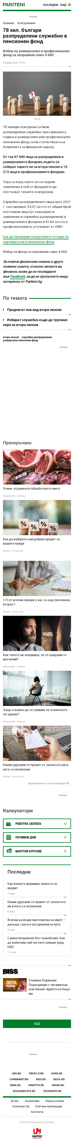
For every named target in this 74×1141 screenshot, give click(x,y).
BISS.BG (41, 1079)
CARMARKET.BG (18, 1079)
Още (37, 1024)
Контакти (37, 1112)
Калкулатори (18, 810)
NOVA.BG (59, 1079)
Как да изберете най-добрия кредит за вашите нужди (31, 541)
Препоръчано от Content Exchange (48, 783)
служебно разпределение (37, 337)
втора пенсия (11, 337)
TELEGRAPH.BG (52, 1091)
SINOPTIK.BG (36, 1085)
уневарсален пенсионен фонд (20, 340)
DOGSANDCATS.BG (24, 1091)
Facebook (17, 276)
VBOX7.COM (36, 1073)
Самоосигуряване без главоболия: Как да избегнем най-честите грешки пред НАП (36, 942)
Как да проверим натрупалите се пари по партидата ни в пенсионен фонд (36, 239)
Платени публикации (48, 1106)
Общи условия (54, 1101)
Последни (50, 5)
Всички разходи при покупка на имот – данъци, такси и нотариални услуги (36, 922)
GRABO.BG (58, 1085)
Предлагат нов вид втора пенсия (34, 310)
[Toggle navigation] (65, 5)
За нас (14, 1101)
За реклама (31, 1101)
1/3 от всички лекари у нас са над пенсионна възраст (36, 602)
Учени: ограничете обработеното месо (31, 488)
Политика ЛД (20, 1106)
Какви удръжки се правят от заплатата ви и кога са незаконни (35, 767)
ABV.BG (16, 1073)
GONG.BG (56, 1073)
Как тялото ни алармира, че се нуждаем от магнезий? (35, 657)
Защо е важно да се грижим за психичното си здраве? (35, 712)
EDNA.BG (15, 1085)
